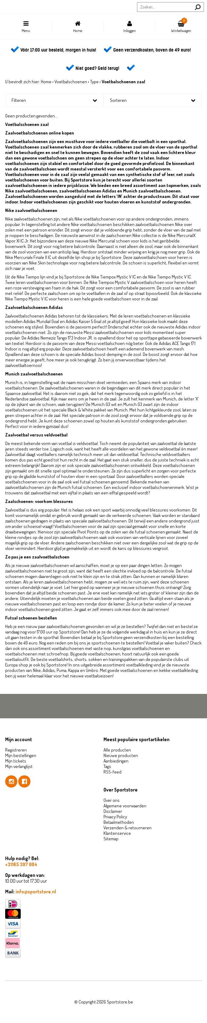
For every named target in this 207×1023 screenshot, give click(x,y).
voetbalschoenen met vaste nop (81, 648)
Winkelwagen (181, 25)
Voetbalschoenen (70, 81)
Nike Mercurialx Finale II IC (28, 257)
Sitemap (110, 839)
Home (77, 27)
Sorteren (118, 100)
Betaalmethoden (118, 822)
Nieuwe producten (120, 755)
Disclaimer (112, 811)
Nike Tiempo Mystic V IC (169, 277)
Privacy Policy (115, 817)
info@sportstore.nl (36, 891)
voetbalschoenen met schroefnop (36, 654)
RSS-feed (112, 772)
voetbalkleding (139, 665)
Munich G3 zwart (138, 404)
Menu (26, 27)
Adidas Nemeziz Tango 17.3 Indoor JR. (60, 338)
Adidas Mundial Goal (41, 321)
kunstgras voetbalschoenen (138, 648)
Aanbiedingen (115, 761)
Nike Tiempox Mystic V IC (113, 277)
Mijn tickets (15, 761)
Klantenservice (117, 833)
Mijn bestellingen (20, 755)
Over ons (111, 800)
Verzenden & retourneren (127, 828)
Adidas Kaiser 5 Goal (83, 321)
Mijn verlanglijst (19, 766)
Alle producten (117, 750)
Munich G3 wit (104, 404)
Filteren (19, 100)
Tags (107, 766)
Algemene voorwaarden (124, 806)
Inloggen (129, 27)
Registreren (16, 750)
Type (94, 81)
